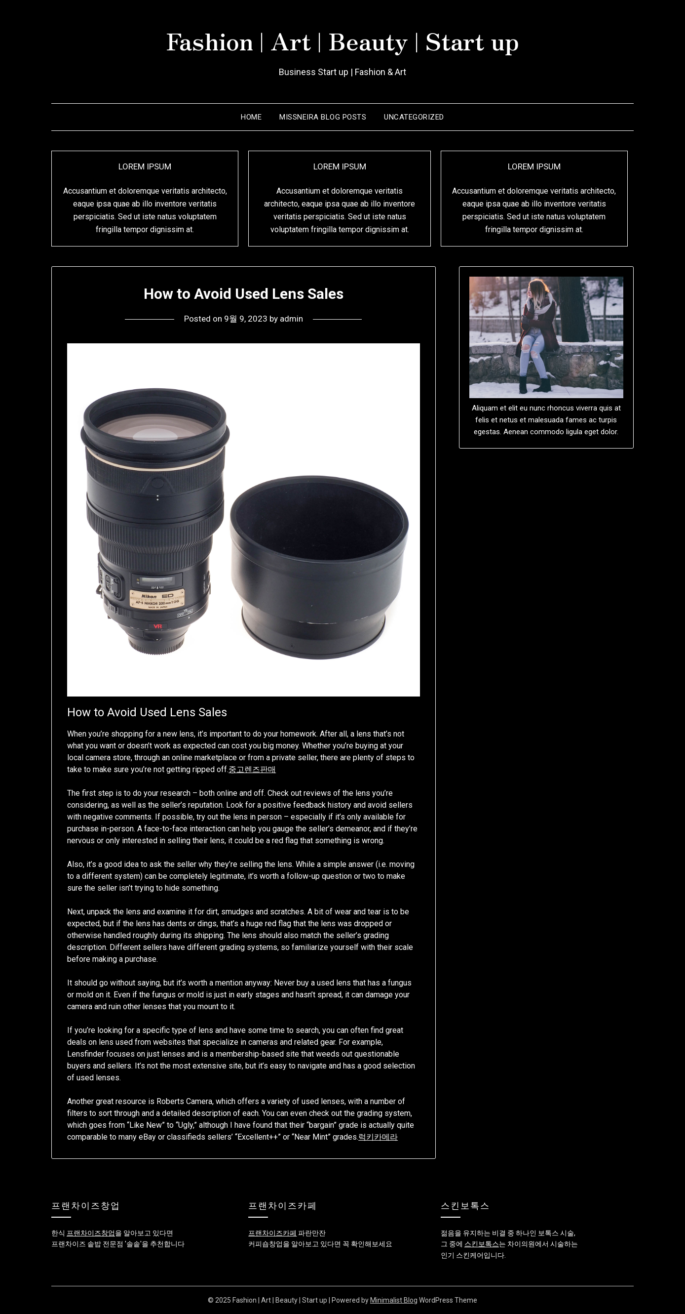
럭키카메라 (378, 1137)
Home (251, 117)
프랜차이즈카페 (272, 1233)
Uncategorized (414, 117)
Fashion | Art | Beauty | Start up (342, 40)
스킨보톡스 (481, 1244)
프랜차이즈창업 (91, 1233)
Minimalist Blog (394, 1300)
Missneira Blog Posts (322, 117)
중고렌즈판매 (252, 769)
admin (291, 319)
